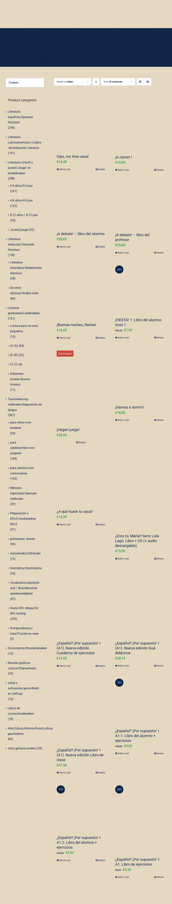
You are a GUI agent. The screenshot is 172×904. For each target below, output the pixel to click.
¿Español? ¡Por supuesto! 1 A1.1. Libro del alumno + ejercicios (137, 736)
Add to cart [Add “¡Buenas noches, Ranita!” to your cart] (64, 338)
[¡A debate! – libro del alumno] (81, 203)
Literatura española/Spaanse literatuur (20, 117)
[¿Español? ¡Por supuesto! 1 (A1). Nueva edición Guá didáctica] (139, 602)
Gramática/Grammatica (26, 568)
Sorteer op (64, 81)
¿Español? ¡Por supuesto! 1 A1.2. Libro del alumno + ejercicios (79, 842)
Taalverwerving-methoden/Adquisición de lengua (25, 404)
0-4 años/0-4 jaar (21, 185)
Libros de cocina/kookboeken (21, 710)
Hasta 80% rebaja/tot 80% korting (24, 610)
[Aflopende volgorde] (96, 82)
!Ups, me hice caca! (73, 156)
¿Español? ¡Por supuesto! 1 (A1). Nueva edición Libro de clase (80, 755)
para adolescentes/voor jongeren (22, 448)
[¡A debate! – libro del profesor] (139, 204)
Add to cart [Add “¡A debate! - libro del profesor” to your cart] (123, 252)
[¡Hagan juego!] (81, 385)
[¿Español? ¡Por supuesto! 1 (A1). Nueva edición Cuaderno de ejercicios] (81, 602)
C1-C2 (14, 364)
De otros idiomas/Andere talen (24, 290)
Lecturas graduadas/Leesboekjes (24, 310)
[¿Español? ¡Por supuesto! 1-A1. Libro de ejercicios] (139, 817)
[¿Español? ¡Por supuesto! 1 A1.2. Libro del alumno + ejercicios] (81, 806)
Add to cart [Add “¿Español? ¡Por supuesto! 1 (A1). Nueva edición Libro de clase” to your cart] (64, 772)
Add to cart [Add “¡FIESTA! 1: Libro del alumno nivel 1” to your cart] (123, 337)
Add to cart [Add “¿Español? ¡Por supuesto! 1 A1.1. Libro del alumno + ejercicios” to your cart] (123, 753)
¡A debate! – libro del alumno (81, 234)
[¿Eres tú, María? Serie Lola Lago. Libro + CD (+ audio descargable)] (139, 490)
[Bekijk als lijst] (147, 81)
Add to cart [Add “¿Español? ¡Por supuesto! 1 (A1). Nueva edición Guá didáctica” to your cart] (123, 665)
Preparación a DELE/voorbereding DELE (23, 519)
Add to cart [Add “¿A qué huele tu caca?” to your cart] (64, 524)
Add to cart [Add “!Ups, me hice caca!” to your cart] (64, 169)
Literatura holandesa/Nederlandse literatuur (26, 268)
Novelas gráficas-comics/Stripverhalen (22, 665)
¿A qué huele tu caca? (75, 511)
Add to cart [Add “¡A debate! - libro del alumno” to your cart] (64, 246)
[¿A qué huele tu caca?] (81, 478)
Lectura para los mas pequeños (24, 328)
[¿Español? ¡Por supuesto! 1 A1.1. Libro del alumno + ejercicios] (139, 700)
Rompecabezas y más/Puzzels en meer (24, 630)
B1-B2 (14, 355)
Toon (112, 81)
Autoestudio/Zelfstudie (25, 553)
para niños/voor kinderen (20, 425)
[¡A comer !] (139, 124)
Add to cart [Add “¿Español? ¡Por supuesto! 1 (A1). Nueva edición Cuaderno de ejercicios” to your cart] (64, 666)
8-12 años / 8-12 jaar (24, 215)
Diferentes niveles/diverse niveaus (20, 379)
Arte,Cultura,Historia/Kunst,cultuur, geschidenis (30, 731)
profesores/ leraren (22, 539)
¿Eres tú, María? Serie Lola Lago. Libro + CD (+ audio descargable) (137, 541)
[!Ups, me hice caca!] (81, 123)
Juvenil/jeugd (19, 230)
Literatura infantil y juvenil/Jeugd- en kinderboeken (20, 168)
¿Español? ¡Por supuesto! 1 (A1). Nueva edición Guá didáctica (137, 648)
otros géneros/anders (22, 748)
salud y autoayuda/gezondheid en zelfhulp (23, 688)
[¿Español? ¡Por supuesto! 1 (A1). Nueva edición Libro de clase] (81, 709)
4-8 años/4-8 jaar (21, 200)
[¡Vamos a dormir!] (139, 374)
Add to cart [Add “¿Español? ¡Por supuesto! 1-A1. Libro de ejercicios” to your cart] (123, 877)
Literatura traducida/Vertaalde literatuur (21, 244)
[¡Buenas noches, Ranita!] (81, 290)
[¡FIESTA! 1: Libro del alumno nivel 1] (139, 288)
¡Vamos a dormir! (129, 407)
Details (101, 169)
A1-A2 (14, 346)
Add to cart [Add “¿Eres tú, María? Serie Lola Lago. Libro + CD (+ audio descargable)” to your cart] (123, 558)
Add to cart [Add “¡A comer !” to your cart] (123, 170)
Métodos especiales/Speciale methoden (23, 493)
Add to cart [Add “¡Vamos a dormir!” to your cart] (123, 420)
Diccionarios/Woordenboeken (27, 648)
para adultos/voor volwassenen (22, 470)
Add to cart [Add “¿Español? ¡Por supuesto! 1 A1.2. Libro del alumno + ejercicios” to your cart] (64, 860)
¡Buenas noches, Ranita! (76, 325)
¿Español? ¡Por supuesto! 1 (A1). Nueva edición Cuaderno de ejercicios (79, 648)
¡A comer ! (123, 157)
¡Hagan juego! (68, 429)
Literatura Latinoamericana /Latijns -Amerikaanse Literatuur (24, 142)
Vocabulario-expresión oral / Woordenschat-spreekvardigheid (24, 588)
